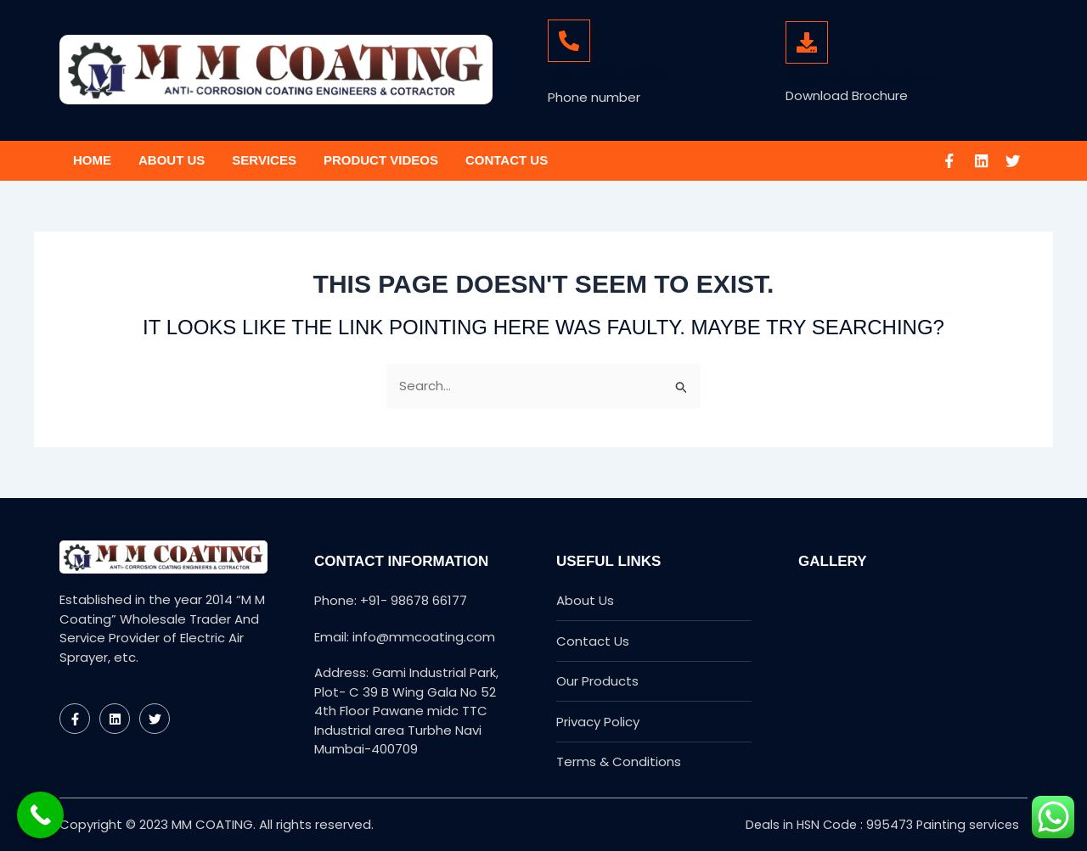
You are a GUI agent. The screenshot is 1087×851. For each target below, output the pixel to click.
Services (264, 160)
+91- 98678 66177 (607, 77)
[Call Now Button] (40, 815)
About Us (171, 160)
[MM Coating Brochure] (807, 42)
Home (92, 160)
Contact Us (506, 160)
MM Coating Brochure (861, 76)
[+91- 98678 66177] (569, 41)
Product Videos (381, 160)
